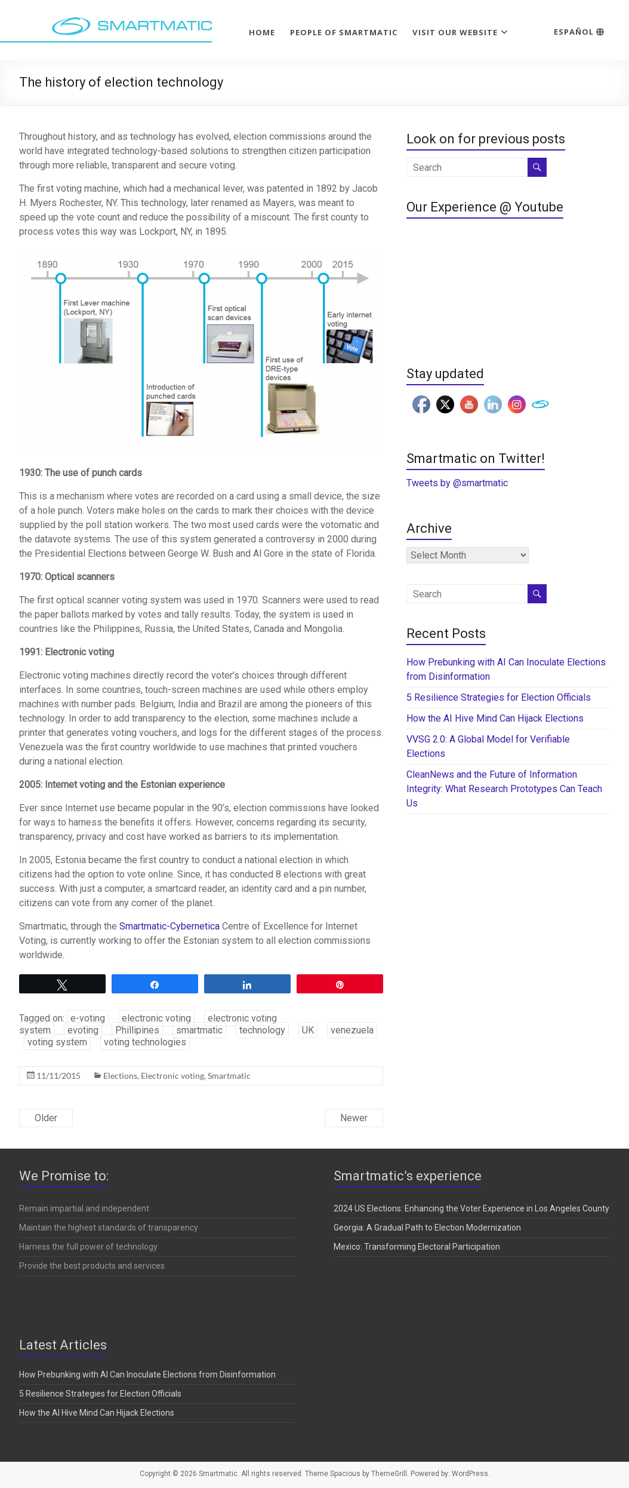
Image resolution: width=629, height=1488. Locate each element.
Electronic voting (172, 1075)
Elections (120, 1075)
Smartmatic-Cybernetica (169, 926)
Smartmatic (229, 1075)
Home (262, 32)
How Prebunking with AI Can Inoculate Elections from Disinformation (147, 1374)
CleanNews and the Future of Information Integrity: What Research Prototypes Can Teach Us (504, 789)
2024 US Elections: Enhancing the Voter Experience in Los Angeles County (471, 1208)
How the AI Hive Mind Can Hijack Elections (495, 718)
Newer (354, 1118)
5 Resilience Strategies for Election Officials (498, 697)
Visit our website (455, 32)
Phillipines (137, 1030)
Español (579, 31)
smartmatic (199, 1030)
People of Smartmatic (344, 32)
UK (308, 1030)
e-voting (87, 1018)
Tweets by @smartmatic (457, 483)
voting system (57, 1042)
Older (46, 1118)
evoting (82, 1030)
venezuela (352, 1030)
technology (262, 1030)
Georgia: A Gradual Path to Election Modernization (427, 1227)
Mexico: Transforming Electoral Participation (417, 1246)
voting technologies (145, 1042)
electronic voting (156, 1018)
